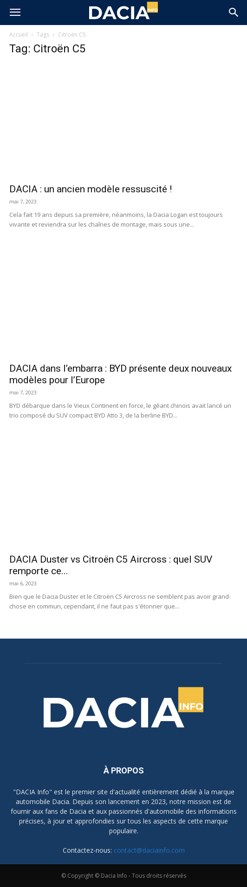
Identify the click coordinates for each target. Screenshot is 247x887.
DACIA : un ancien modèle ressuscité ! (90, 189)
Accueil (18, 34)
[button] (15, 12)
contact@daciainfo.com (149, 850)
